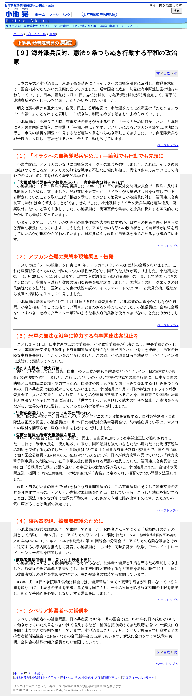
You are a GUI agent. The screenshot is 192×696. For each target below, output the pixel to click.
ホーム (18, 34)
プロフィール (36, 34)
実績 (53, 34)
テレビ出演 (69, 677)
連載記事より (111, 677)
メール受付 (34, 673)
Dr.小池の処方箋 (89, 677)
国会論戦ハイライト (45, 677)
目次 (167, 73)
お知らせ (148, 677)
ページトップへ (168, 145)
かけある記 (22, 677)
